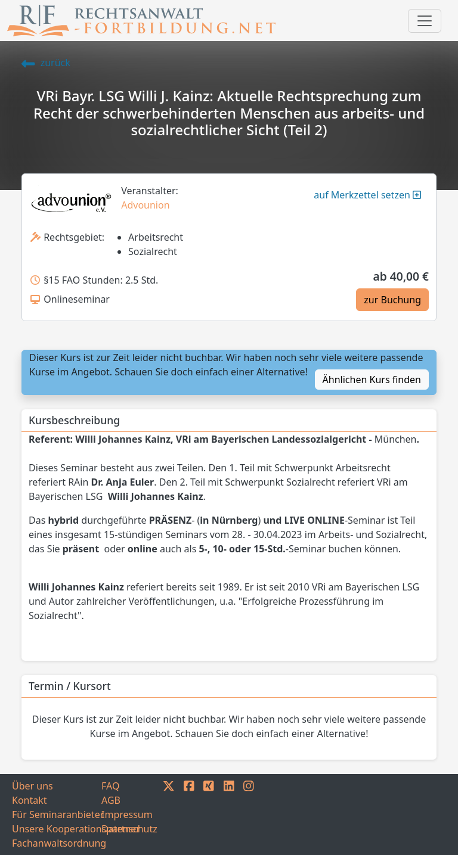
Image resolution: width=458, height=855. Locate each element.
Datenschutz (129, 828)
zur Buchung (392, 299)
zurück (45, 62)
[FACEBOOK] (189, 814)
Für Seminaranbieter (56, 814)
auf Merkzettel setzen (367, 194)
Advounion (145, 205)
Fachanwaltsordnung (56, 843)
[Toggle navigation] (424, 21)
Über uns (32, 785)
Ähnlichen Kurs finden (372, 379)
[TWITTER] (169, 814)
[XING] (209, 814)
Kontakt (29, 800)
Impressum (127, 814)
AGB (110, 800)
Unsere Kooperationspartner (56, 828)
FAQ (110, 785)
